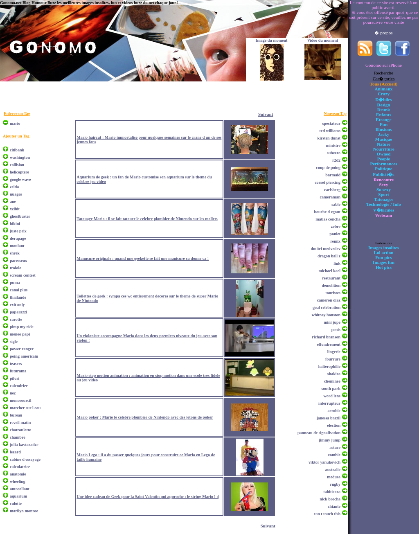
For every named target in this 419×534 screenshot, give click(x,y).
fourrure (332, 359)
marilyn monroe (24, 511)
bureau (16, 415)
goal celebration (326, 307)
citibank (17, 150)
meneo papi (20, 334)
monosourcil (21, 400)
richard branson (326, 337)
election (333, 425)
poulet (334, 234)
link (336, 263)
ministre (333, 145)
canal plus (18, 290)
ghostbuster (20, 216)
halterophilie (329, 366)
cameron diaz (328, 300)
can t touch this (327, 513)
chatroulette (20, 430)
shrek (15, 253)
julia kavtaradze (24, 444)
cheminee (332, 381)
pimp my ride (22, 326)
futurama (18, 371)
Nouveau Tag (335, 113)
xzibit (15, 209)
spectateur (331, 123)
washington (20, 157)
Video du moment (322, 40)
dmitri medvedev (326, 248)
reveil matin (20, 422)
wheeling (17, 481)
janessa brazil (328, 418)
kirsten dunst (329, 138)
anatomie (18, 474)
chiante (334, 506)
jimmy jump (329, 440)
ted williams (330, 130)
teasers (16, 363)
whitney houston (326, 315)
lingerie (333, 351)
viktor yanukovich (324, 462)
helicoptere (19, 172)
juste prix (18, 231)
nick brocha (330, 499)
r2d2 (336, 160)
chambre (17, 437)
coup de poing (328, 167)
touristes (332, 293)
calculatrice (20, 466)
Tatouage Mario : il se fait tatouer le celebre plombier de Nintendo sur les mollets (147, 218)
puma (15, 282)
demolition (331, 285)
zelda (14, 187)
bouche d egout (327, 212)
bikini (15, 223)
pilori (14, 378)
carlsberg (332, 189)
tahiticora (331, 491)
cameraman (330, 197)
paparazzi (18, 312)
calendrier (19, 385)
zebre (335, 226)
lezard (15, 452)
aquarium (18, 496)
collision (17, 164)
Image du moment (272, 40)
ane (13, 201)
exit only (17, 304)
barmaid (332, 175)
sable (335, 204)
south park (331, 388)
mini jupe (332, 322)
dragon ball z (329, 256)
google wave (20, 179)
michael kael (329, 270)
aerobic (334, 410)
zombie (334, 455)
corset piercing (327, 182)
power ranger (22, 349)
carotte (16, 319)
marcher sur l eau (25, 408)
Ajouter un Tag (16, 136)
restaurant (331, 278)
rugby (335, 484)
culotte (16, 503)
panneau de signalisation (318, 432)
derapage (18, 238)
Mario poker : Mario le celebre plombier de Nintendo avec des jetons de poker (145, 417)
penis (335, 329)
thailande (18, 297)
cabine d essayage (25, 459)
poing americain (24, 356)
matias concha (327, 219)
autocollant (19, 489)
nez (13, 393)
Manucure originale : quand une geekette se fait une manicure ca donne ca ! (143, 258)
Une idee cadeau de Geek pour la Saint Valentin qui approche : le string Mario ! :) (148, 496)
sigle (14, 341)
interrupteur (329, 403)
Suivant (265, 114)
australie (332, 469)
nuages (16, 194)
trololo (15, 268)
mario (15, 123)
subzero (333, 153)
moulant (17, 245)
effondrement (328, 344)
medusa (333, 477)
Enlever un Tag (17, 113)
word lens (332, 396)
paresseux (18, 260)
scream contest (23, 275)
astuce (334, 447)
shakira (333, 374)
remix (335, 241)
